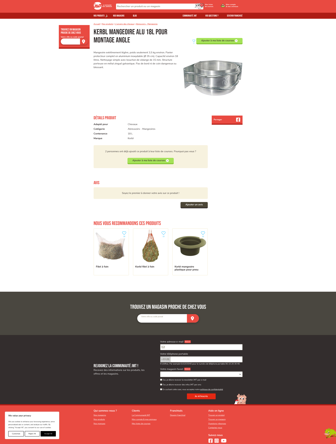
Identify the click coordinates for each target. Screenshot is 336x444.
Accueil (97, 24)
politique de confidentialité (211, 389)
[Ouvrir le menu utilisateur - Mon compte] (234, 6)
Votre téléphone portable (174, 354)
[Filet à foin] (111, 251)
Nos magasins (118, 15)
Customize (16, 434)
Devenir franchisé (235, 15)
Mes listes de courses (141, 424)
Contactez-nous (215, 428)
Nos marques (99, 424)
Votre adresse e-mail (171, 342)
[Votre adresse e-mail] (201, 347)
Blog (135, 15)
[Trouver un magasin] (84, 41)
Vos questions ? (211, 15)
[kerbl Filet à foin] (150, 251)
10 (164, 234)
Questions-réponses (217, 424)
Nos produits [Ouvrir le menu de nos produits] (99, 15)
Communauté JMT (190, 15)
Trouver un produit (216, 415)
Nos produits (107, 24)
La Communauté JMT (141, 415)
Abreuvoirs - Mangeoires (147, 24)
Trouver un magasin (217, 419)
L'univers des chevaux (124, 24)
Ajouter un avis (194, 204)
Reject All (32, 434)
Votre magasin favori (171, 369)
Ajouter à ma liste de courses (219, 40)
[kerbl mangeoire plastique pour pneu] (190, 251)
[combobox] (159, 6)
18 (125, 234)
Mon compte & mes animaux (144, 419)
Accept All (48, 434)
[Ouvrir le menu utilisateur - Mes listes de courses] (215, 6)
